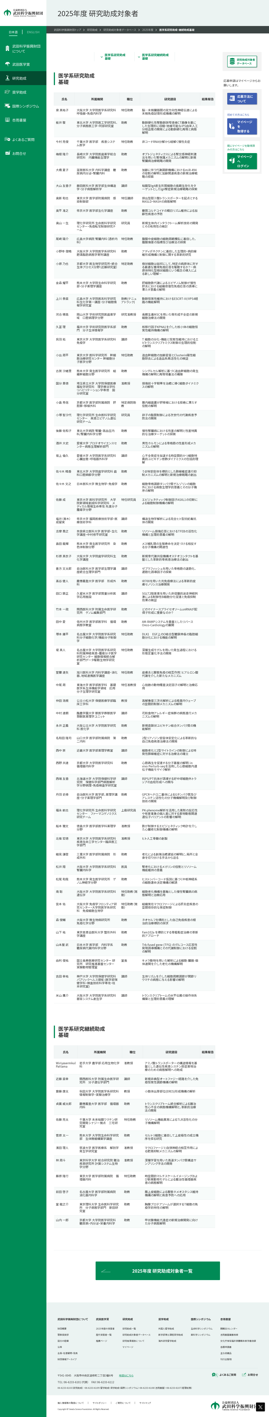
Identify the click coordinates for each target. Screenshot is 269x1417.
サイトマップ (145, 1402)
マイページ (128, 1346)
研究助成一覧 (129, 1328)
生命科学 (201, 1328)
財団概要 (62, 1328)
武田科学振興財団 (73, 1319)
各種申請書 (225, 1346)
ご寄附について (123, 1402)
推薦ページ (101, 1340)
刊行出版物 (225, 1359)
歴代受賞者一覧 (104, 1334)
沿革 (60, 1346)
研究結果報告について (133, 1340)
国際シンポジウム (201, 1319)
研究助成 (128, 1319)
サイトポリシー (100, 1402)
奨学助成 (163, 1319)
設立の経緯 (63, 1340)
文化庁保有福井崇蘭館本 (238, 1340)
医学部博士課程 (170, 1334)
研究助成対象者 (137, 1334)
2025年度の (105, 1328)
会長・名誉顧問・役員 (68, 1353)
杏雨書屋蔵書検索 (229, 1334)
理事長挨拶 (63, 1334)
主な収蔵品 (225, 1353)
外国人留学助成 (166, 1328)
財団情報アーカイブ (67, 1359)
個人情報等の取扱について (71, 1402)
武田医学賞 (102, 1319)
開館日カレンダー (228, 1328)
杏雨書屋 (225, 1319)
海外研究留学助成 (167, 1340)
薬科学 (200, 1334)
